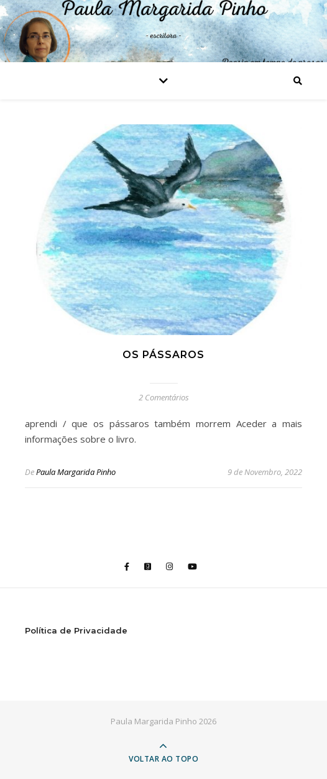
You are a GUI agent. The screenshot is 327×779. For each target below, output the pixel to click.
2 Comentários (164, 397)
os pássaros (163, 355)
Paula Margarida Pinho (76, 471)
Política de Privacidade (76, 630)
